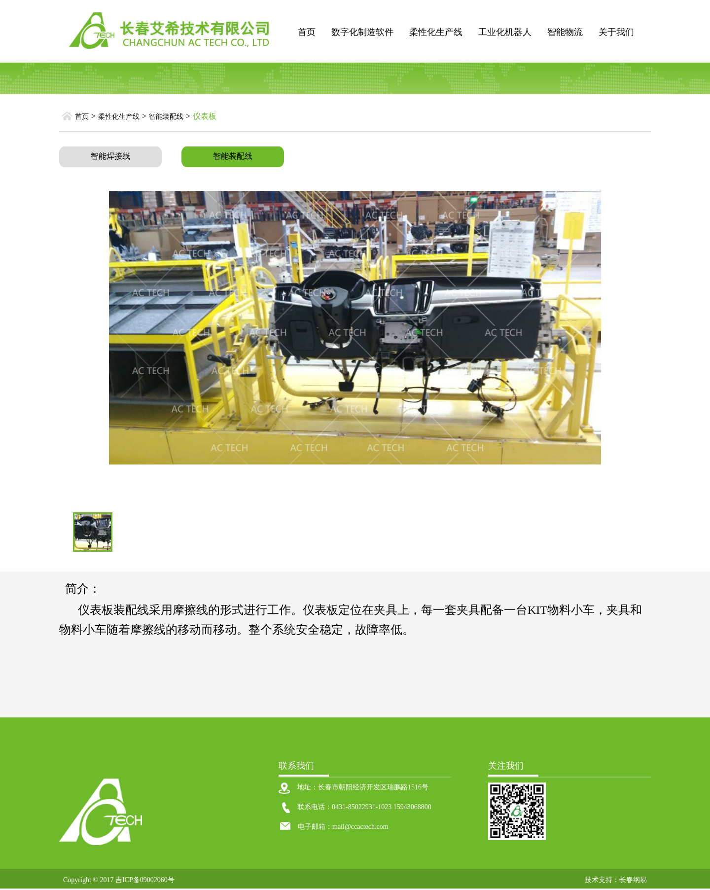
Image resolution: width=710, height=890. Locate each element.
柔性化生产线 (435, 32)
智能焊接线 (110, 156)
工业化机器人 (505, 32)
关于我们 (616, 32)
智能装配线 (166, 116)
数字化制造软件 (362, 32)
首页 (307, 32)
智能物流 (565, 32)
